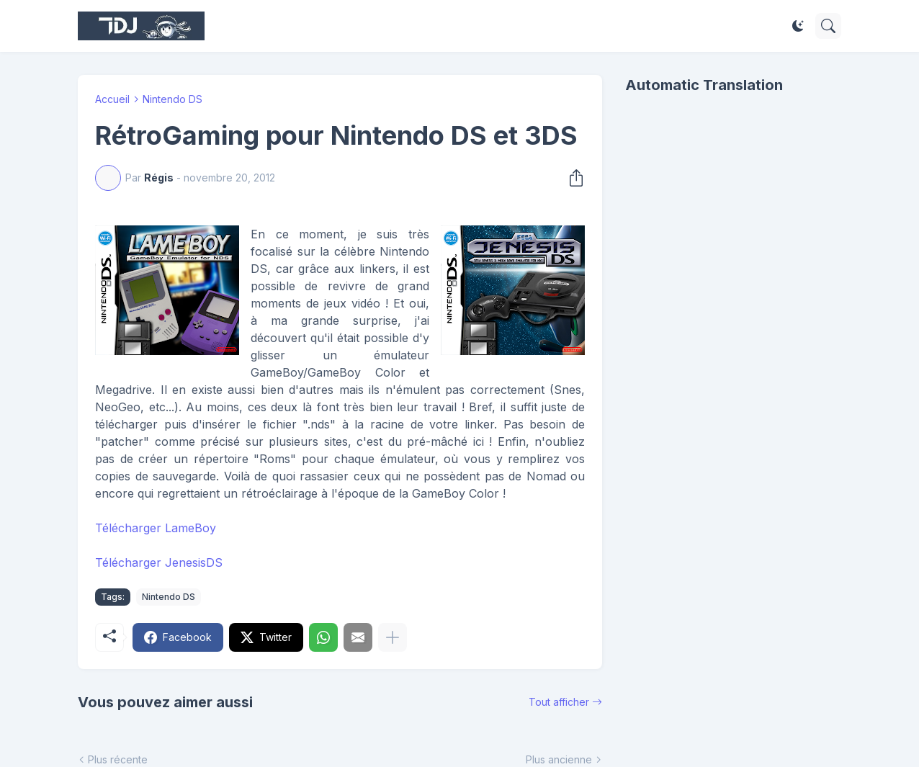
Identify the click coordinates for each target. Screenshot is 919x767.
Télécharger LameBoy (155, 528)
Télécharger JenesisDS (159, 562)
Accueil (112, 99)
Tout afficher (559, 702)
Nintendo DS (172, 99)
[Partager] (572, 178)
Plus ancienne (559, 759)
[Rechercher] (828, 26)
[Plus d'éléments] (392, 637)
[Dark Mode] (798, 26)
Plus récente (118, 759)
